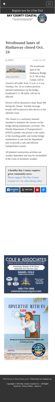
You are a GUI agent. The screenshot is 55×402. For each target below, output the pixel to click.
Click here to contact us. (41, 379)
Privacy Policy (27, 386)
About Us (37, 386)
